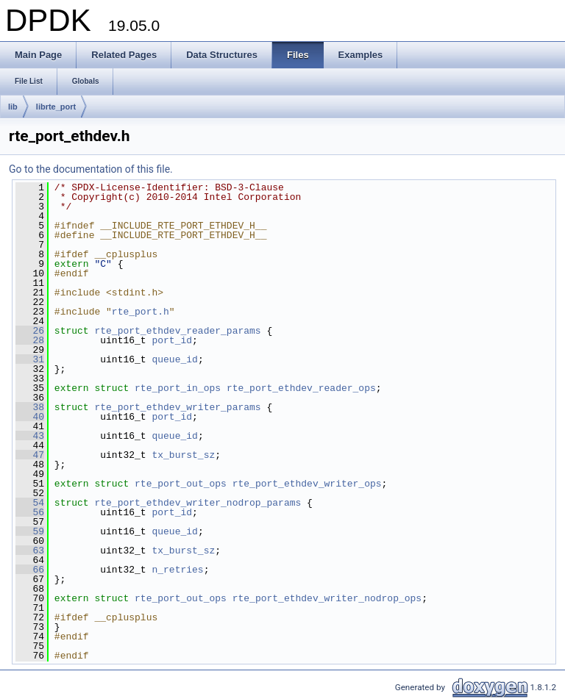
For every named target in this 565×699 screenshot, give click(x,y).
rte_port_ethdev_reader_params (177, 330)
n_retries (177, 569)
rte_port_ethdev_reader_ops (301, 388)
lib (13, 106)
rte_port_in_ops (178, 388)
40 (29, 416)
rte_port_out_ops (181, 483)
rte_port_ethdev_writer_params (177, 407)
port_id (172, 340)
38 (29, 407)
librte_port (56, 106)
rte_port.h (140, 311)
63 (29, 550)
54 (29, 502)
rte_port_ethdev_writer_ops (307, 483)
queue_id (174, 359)
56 (29, 512)
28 (29, 340)
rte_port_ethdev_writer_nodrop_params (197, 502)
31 (29, 359)
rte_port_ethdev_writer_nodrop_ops (327, 598)
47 (29, 455)
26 (29, 330)
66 (29, 569)
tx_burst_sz (183, 455)
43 (29, 435)
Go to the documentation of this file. (91, 169)
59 (29, 531)
